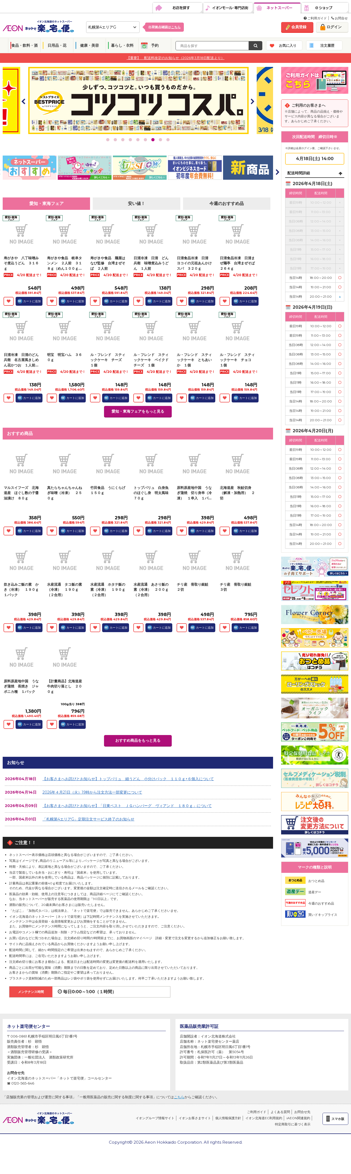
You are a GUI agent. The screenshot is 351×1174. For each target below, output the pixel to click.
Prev (24, 101)
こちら (179, 1097)
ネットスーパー (277, 8)
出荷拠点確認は (164, 27)
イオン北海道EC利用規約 (263, 1118)
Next (252, 101)
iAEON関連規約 (298, 1118)
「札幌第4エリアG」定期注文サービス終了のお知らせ (88, 819)
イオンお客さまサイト (195, 1118)
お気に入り (287, 45)
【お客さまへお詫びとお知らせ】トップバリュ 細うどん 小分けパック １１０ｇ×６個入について (128, 778)
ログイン (334, 26)
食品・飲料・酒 (24, 45)
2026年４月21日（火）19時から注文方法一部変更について (92, 792)
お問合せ (339, 18)
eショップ (325, 8)
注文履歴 (327, 45)
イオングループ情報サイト (155, 1118)
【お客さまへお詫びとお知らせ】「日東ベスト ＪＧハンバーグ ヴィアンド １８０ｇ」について (127, 805)
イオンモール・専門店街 (228, 8)
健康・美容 (89, 45)
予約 (155, 45)
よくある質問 (280, 1112)
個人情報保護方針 (228, 1118)
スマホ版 (337, 1119)
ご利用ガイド (315, 18)
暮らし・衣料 (122, 45)
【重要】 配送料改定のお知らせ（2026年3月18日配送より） (175, 58)
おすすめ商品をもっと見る (137, 740)
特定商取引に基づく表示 (292, 1124)
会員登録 (298, 26)
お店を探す (177, 8)
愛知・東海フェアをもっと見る (138, 411)
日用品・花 (57, 45)
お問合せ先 (302, 1112)
